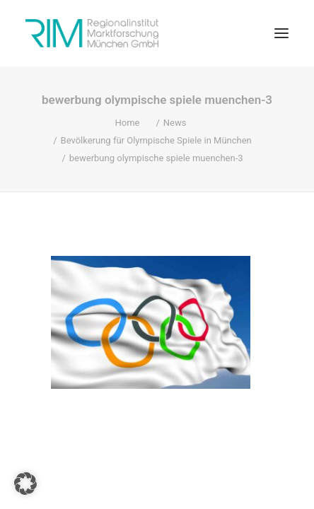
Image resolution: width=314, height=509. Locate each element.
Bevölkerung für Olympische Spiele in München (156, 140)
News (175, 122)
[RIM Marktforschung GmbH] (91, 33)
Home (127, 122)
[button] (281, 33)
